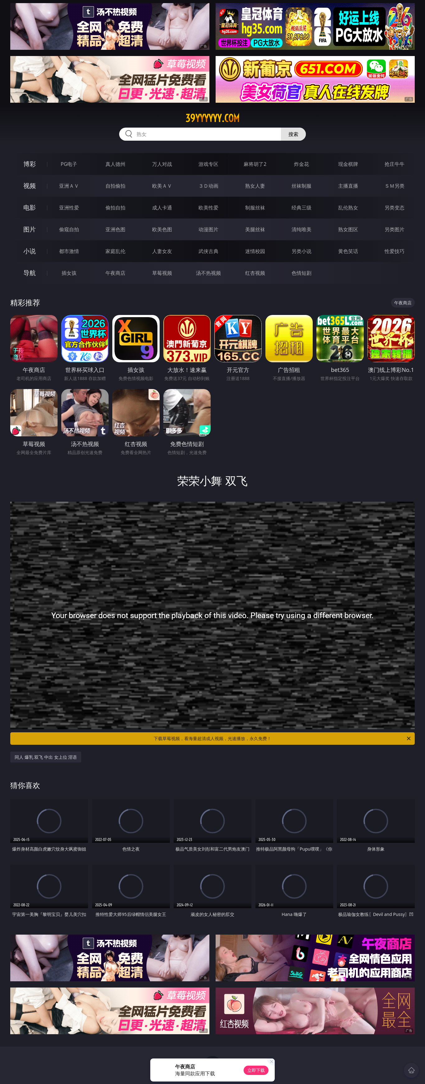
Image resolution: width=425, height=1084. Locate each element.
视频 (29, 185)
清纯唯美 (301, 229)
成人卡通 (162, 207)
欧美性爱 (208, 207)
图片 (29, 229)
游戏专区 (208, 164)
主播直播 (348, 185)
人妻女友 (162, 251)
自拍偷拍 (115, 185)
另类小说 (301, 251)
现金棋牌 (348, 164)
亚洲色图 (115, 229)
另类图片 (394, 229)
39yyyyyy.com (212, 118)
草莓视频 (162, 273)
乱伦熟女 (348, 207)
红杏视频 (255, 273)
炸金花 (301, 164)
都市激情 (69, 251)
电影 (29, 207)
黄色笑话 (348, 251)
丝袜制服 (301, 185)
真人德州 (115, 164)
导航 (29, 273)
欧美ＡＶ (162, 185)
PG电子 (69, 164)
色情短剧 (301, 273)
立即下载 (256, 1070)
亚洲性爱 (69, 207)
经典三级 (301, 207)
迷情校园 (255, 251)
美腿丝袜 (255, 229)
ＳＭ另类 (394, 185)
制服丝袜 (255, 207)
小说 (29, 251)
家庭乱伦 (115, 251)
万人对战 (162, 164)
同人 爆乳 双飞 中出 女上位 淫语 (46, 757)
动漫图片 (208, 229)
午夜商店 (115, 273)
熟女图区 (348, 229)
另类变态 (394, 207)
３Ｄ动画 (208, 185)
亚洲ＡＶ (69, 185)
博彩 (29, 164)
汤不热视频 (208, 273)
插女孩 (69, 273)
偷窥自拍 (69, 229)
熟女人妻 (255, 185)
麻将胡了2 (255, 164)
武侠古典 (208, 251)
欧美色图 (162, 229)
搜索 (293, 134)
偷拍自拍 (115, 207)
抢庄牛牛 (394, 164)
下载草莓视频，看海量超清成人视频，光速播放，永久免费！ (283, 738)
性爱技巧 (394, 251)
